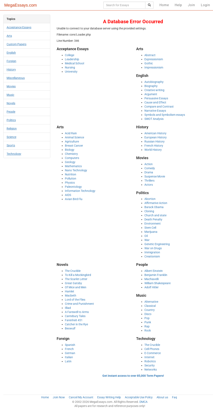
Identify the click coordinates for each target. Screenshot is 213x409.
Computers (72, 158)
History (11, 69)
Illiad (68, 307)
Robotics (150, 361)
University (71, 71)
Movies (11, 86)
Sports (11, 145)
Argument (150, 94)
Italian (69, 357)
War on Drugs (153, 248)
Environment (152, 223)
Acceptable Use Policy (139, 397)
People (11, 111)
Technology (14, 153)
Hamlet (69, 291)
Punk (147, 322)
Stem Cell (150, 227)
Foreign (11, 61)
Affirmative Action (155, 203)
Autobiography (154, 81)
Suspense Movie (154, 176)
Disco (147, 314)
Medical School (74, 63)
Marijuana (150, 231)
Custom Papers (16, 44)
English (11, 52)
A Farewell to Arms (77, 312)
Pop (147, 318)
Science (11, 137)
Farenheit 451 (74, 320)
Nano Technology (76, 170)
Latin (68, 361)
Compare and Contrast (159, 106)
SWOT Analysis (154, 118)
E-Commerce (152, 353)
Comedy (149, 168)
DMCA (143, 401)
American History (155, 133)
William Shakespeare (157, 283)
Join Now (59, 397)
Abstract (150, 55)
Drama (148, 172)
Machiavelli (151, 279)
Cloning (149, 211)
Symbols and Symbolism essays (164, 114)
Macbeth (70, 295)
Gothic (148, 63)
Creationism (152, 256)
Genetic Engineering (157, 244)
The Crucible (73, 270)
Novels (11, 103)
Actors (148, 184)
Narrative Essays (155, 110)
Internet (149, 357)
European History (155, 137)
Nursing (70, 67)
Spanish (70, 344)
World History (153, 149)
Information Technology (80, 190)
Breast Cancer (74, 145)
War (147, 240)
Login (205, 5)
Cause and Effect (155, 102)
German (70, 353)
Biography (151, 86)
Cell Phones (151, 349)
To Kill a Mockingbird (78, 275)
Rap (147, 326)
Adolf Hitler (151, 287)
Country (149, 310)
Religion (12, 128)
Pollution (70, 178)
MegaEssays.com (20, 5)
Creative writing (154, 90)
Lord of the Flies (75, 299)
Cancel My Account (81, 397)
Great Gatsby (73, 283)
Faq (174, 397)
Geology (70, 162)
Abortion (150, 198)
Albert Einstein (153, 270)
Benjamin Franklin (155, 275)
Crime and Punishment (79, 303)
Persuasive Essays (156, 98)
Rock (147, 330)
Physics (70, 182)
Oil (146, 236)
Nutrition (70, 174)
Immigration (152, 252)
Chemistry (71, 153)
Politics (11, 120)
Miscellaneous (16, 78)
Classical (150, 305)
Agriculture (72, 141)
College (69, 55)
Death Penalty (153, 219)
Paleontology (73, 186)
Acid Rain (71, 133)
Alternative (151, 301)
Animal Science (74, 137)
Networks (150, 369)
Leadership (72, 59)
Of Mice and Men (75, 287)
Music (10, 94)
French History (153, 145)
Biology (69, 149)
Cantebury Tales (75, 316)
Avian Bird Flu (73, 199)
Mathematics (73, 166)
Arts (9, 35)
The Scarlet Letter (76, 279)
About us (162, 397)
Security (149, 365)
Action (148, 164)
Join (191, 5)
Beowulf (70, 328)
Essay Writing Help (109, 397)
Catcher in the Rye (76, 324)
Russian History (154, 141)
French (69, 349)
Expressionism (153, 59)
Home (164, 5)
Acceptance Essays (19, 27)
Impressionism (153, 67)
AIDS (68, 195)
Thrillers (149, 180)
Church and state (155, 215)
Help (178, 5)
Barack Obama (154, 207)
